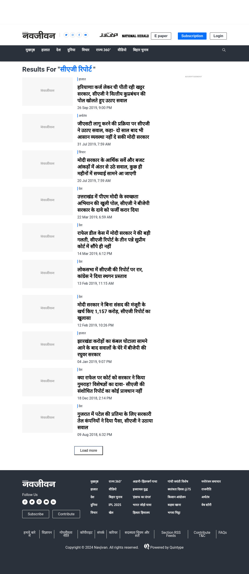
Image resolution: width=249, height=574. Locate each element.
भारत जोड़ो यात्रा (142, 505)
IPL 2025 (115, 505)
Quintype (176, 547)
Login (218, 36)
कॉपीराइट (86, 532)
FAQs (223, 532)
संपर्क (100, 532)
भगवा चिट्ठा (174, 512)
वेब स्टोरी (206, 505)
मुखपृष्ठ (94, 481)
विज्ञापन (47, 532)
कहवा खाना (174, 505)
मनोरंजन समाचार (211, 481)
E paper (161, 36)
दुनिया (93, 505)
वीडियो (112, 489)
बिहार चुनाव (115, 497)
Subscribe (36, 514)
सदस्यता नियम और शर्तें (137, 534)
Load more (88, 450)
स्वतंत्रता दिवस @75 (179, 489)
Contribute (66, 514)
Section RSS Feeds (171, 534)
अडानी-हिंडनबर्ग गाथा (145, 481)
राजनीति (206, 489)
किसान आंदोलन (177, 497)
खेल (111, 512)
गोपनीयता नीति (66, 534)
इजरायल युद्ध (140, 489)
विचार (93, 512)
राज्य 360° (115, 481)
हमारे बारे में (30, 534)
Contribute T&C (202, 534)
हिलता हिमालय (141, 512)
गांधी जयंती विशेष (178, 481)
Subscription (192, 36)
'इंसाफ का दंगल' (142, 497)
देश (92, 497)
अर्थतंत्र (205, 497)
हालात (94, 489)
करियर (113, 532)
